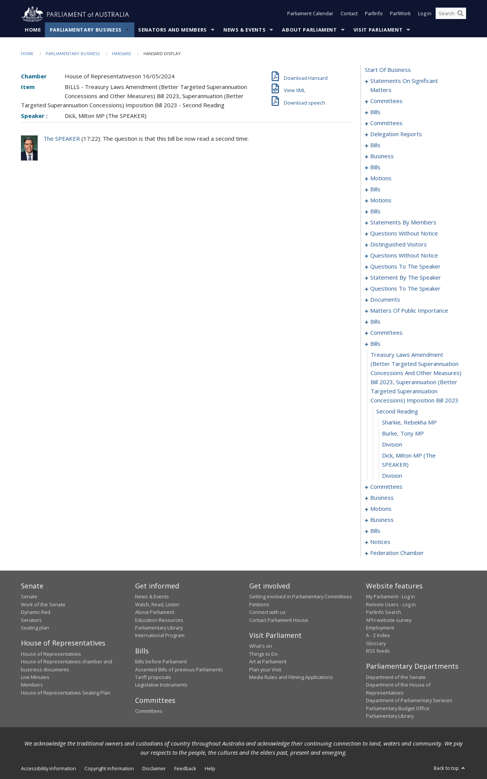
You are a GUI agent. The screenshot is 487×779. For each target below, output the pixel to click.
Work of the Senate (43, 604)
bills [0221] (375, 344)
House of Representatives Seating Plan (65, 692)
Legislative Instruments (161, 685)
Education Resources (159, 620)
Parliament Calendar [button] (310, 14)
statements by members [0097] (403, 222)
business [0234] (382, 498)
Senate (29, 596)
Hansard (121, 54)
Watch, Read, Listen (157, 604)
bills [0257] (375, 531)
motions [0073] (381, 200)
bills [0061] (375, 189)
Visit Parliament (378, 30)
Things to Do (263, 653)
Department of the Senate (396, 677)
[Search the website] (451, 14)
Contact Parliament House (278, 620)
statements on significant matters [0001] (404, 85)
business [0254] (382, 520)
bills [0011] (375, 112)
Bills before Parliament (161, 661)
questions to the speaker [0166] (405, 266)
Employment (380, 628)
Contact (349, 14)
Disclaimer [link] (154, 768)
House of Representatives (51, 653)
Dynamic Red (35, 612)
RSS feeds (378, 651)
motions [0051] (381, 178)
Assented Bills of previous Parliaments (179, 669)
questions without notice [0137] (404, 233)
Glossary (376, 643)
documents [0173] (385, 300)
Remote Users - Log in (391, 604)
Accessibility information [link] (48, 768)
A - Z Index (378, 635)
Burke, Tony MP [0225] (403, 433)
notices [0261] (380, 542)
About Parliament (309, 30)
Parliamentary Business (86, 30)
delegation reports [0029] (396, 134)
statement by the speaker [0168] (405, 277)
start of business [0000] (388, 70)
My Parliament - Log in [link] (390, 596)
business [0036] (382, 156)
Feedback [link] (185, 768)
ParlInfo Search (383, 612)
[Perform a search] (460, 14)
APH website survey (388, 620)
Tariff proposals (153, 677)
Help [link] (210, 768)
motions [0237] (381, 509)
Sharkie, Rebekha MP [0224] (409, 422)
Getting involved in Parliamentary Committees (300, 596)
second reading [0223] (397, 411)
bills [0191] (375, 322)
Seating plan (35, 628)
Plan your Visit (265, 669)
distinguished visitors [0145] (398, 244)
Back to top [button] (450, 768)
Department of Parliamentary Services (409, 700)
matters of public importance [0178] (409, 311)
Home (33, 30)
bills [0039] (375, 167)
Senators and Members (172, 30)
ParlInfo (374, 14)
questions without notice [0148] (404, 255)
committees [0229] (386, 487)
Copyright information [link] (109, 768)
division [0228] (392, 476)
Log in (424, 14)
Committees (148, 711)
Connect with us (267, 612)
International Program (160, 635)
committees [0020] (386, 123)
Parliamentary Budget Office (398, 708)
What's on (260, 646)
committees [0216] (386, 333)
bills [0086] (375, 211)
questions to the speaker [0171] (405, 289)
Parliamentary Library (159, 628)
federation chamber (397, 553)
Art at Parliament (267, 661)
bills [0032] (375, 145)
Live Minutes (35, 677)
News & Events (244, 30)
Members (32, 685)
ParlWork (400, 14)
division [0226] (392, 444)
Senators (31, 620)
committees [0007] (386, 101)
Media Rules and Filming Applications (291, 677)
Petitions (259, 604)
